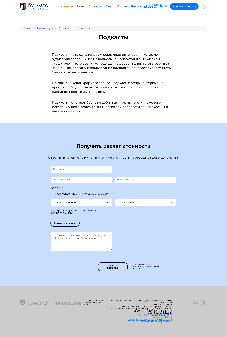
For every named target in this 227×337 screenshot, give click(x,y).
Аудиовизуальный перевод (54, 28)
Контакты (138, 6)
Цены (80, 6)
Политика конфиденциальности (154, 315)
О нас (109, 6)
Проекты (95, 6)
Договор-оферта (162, 317)
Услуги (27, 28)
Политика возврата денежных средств (150, 319)
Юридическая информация (157, 322)
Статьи (122, 6)
